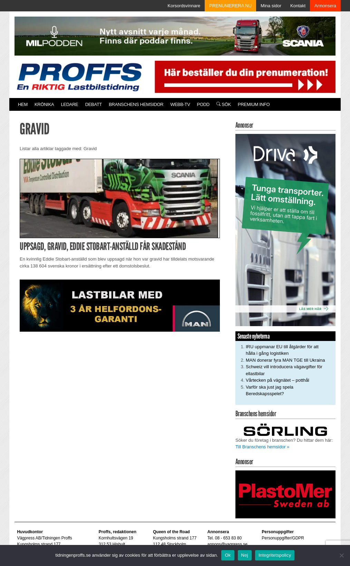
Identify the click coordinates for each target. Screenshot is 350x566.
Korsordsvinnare (184, 5)
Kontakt (297, 5)
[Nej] (341, 555)
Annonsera (325, 5)
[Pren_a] (244, 76)
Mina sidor (271, 5)
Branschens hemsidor (136, 104)
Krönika (44, 104)
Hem (23, 104)
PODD (203, 104)
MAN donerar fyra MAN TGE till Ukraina (285, 360)
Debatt (93, 104)
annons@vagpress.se (227, 544)
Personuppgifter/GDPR (283, 538)
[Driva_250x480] (285, 229)
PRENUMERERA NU (230, 5)
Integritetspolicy (275, 555)
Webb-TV (180, 104)
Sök (223, 104)
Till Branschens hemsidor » (262, 446)
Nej (244, 555)
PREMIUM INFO (254, 104)
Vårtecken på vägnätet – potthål (277, 380)
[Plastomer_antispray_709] (285, 494)
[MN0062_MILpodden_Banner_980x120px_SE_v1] (175, 35)
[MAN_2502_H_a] (120, 305)
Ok (228, 555)
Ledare (69, 104)
